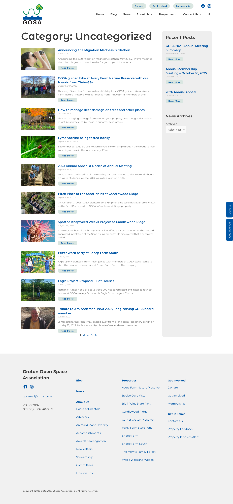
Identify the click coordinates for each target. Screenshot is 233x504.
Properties (168, 14)
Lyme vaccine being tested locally (84, 138)
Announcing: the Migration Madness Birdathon (94, 50)
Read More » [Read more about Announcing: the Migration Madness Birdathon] (68, 68)
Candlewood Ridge (135, 411)
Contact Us (192, 14)
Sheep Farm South (134, 443)
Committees (84, 465)
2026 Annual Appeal (181, 92)
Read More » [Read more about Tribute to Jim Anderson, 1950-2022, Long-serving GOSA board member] (68, 330)
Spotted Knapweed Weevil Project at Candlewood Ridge (101, 222)
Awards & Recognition (91, 441)
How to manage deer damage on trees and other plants (101, 110)
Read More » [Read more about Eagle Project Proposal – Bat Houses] (68, 298)
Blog (113, 14)
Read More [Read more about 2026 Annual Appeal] (174, 101)
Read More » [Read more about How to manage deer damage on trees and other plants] (68, 127)
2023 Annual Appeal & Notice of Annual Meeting (95, 166)
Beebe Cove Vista (133, 395)
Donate (139, 6)
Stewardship (84, 457)
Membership (183, 6)
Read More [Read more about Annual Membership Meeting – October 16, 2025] (174, 82)
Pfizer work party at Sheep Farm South (88, 253)
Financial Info (85, 473)
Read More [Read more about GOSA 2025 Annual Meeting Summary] (174, 59)
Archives (171, 124)
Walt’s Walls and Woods (138, 459)
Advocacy (82, 417)
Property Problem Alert (183, 437)
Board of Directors (88, 409)
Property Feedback (180, 429)
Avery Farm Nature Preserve (141, 387)
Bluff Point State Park (136, 403)
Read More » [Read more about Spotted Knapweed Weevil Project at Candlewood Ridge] (68, 243)
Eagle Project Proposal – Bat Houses (86, 281)
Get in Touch (176, 414)
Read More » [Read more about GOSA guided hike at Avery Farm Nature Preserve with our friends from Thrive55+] (68, 100)
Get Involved (159, 6)
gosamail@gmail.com (37, 396)
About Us (145, 14)
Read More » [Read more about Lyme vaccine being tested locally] (68, 155)
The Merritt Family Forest (139, 451)
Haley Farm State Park (137, 427)
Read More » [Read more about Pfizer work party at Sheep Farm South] (68, 270)
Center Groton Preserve (138, 419)
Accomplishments (88, 433)
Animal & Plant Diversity (92, 425)
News (126, 14)
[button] (209, 14)
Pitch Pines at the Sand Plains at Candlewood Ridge (98, 194)
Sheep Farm (130, 435)
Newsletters (84, 449)
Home (100, 14)
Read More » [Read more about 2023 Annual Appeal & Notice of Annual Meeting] (68, 183)
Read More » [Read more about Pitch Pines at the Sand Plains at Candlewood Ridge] (68, 211)
